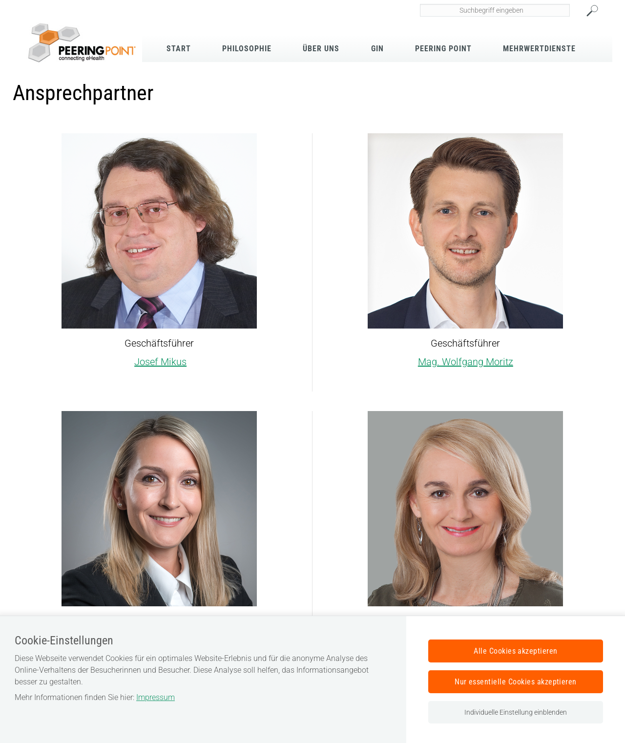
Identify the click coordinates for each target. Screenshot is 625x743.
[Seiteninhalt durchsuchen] (495, 10)
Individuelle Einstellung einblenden (515, 712)
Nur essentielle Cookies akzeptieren (516, 681)
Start (179, 48)
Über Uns (321, 48)
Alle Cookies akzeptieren (516, 651)
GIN (377, 48)
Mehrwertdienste (539, 48)
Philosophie (246, 48)
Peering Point (443, 48)
